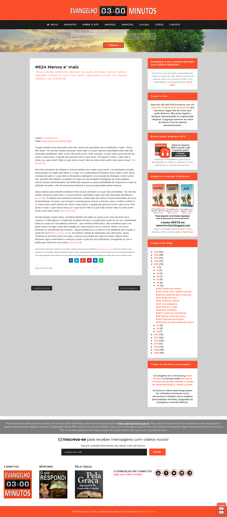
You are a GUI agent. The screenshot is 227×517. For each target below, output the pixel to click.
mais (73, 75)
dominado (99, 71)
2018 (156, 255)
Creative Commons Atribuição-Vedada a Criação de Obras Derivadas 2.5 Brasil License (172, 381)
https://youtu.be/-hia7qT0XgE (56, 141)
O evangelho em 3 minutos (167, 375)
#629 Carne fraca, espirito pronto (174, 291)
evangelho (41, 75)
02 (158, 328)
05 (158, 282)
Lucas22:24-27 (50, 138)
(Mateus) (110, 24)
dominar (111, 71)
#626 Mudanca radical (167, 300)
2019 (156, 252)
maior (66, 75)
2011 (156, 343)
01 (157, 331)
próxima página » (129, 288)
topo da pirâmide (56, 78)
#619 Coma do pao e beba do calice (175, 322)
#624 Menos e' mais (166, 307)
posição (106, 75)
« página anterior (41, 288)
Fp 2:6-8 (65, 233)
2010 (156, 346)
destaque (74, 71)
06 (158, 279)
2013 (156, 337)
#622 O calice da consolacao (171, 313)
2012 (156, 340)
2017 (156, 258)
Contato (174, 24)
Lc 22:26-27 (68, 210)
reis (114, 75)
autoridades (47, 71)
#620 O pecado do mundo (170, 319)
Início (52, 24)
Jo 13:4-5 (76, 242)
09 (158, 273)
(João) (159, 24)
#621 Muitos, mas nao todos (170, 316)
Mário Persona (146, 511)
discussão (87, 71)
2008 (157, 352)
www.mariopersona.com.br (104, 249)
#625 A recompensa (166, 304)
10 (157, 270)
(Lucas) (144, 24)
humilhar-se (54, 75)
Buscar (113, 45)
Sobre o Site (90, 24)
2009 (157, 349)
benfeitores (61, 71)
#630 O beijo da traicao (168, 288)
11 (157, 267)
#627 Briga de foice (166, 297)
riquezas (122, 75)
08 (158, 276)
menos (81, 75)
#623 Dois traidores (166, 310)
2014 (156, 334)
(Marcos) (127, 24)
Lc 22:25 (40, 198)
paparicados (93, 75)
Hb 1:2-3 (56, 233)
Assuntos (70, 24)
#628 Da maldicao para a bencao (173, 294)
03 (158, 325)
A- (221, 512)
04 (158, 285)
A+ (221, 509)
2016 (156, 261)
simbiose (40, 78)
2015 (156, 264)
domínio (121, 71)
